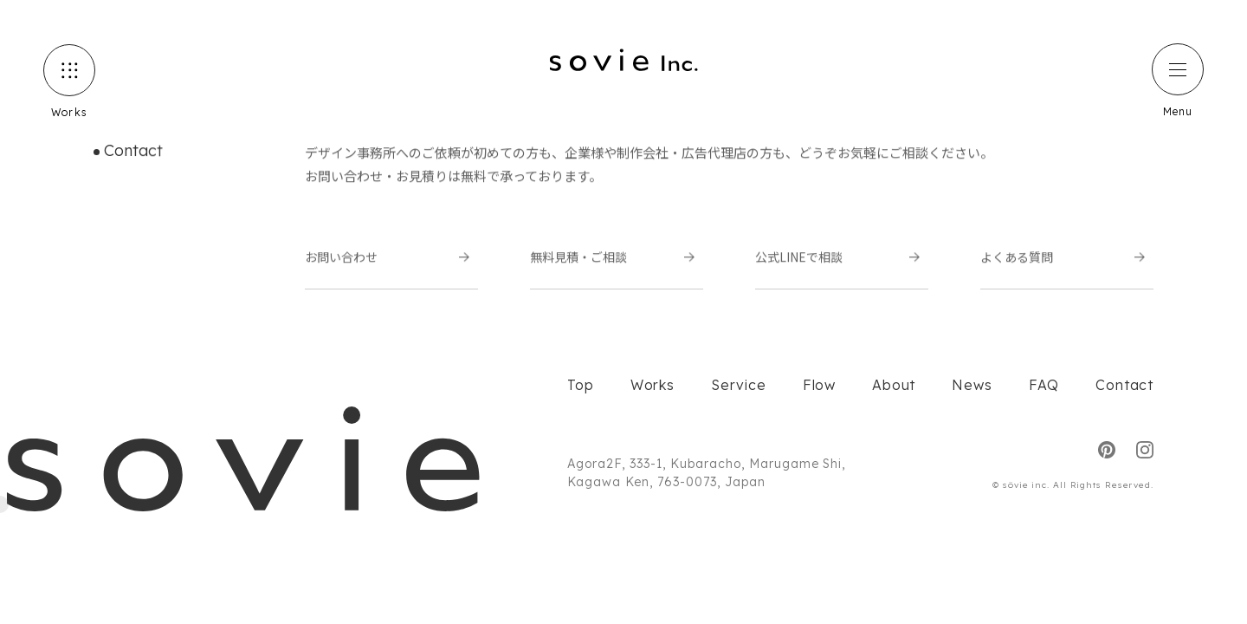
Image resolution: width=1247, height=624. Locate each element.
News (972, 384)
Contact (1124, 384)
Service (738, 384)
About (893, 384)
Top (580, 384)
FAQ (1044, 384)
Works (652, 384)
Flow (819, 384)
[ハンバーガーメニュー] (1178, 69)
